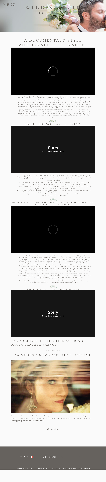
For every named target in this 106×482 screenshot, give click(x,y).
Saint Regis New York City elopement (53, 355)
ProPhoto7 (67, 468)
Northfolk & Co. (85, 468)
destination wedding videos (47, 97)
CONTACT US (80, 457)
